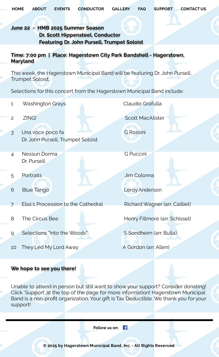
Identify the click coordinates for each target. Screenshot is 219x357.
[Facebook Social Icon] (125, 327)
